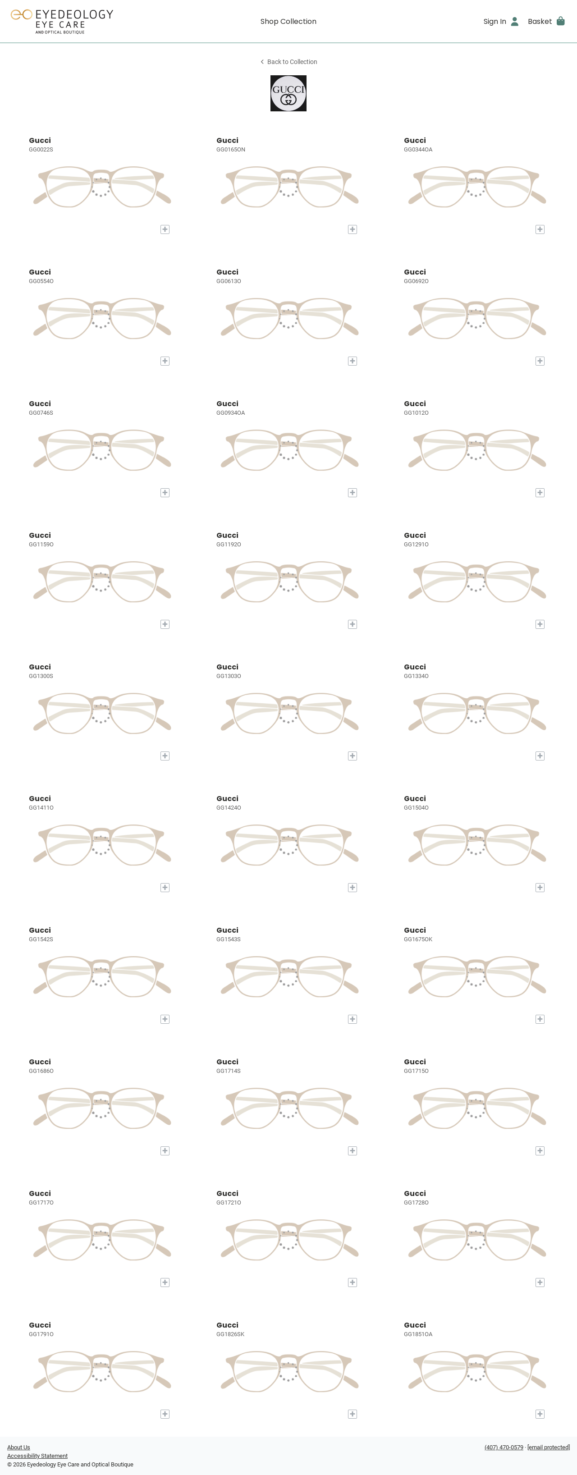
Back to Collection (288, 62)
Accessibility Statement (37, 1455)
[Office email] (548, 1447)
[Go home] (77, 21)
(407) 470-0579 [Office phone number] (504, 1447)
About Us (18, 1447)
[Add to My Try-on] (165, 229)
